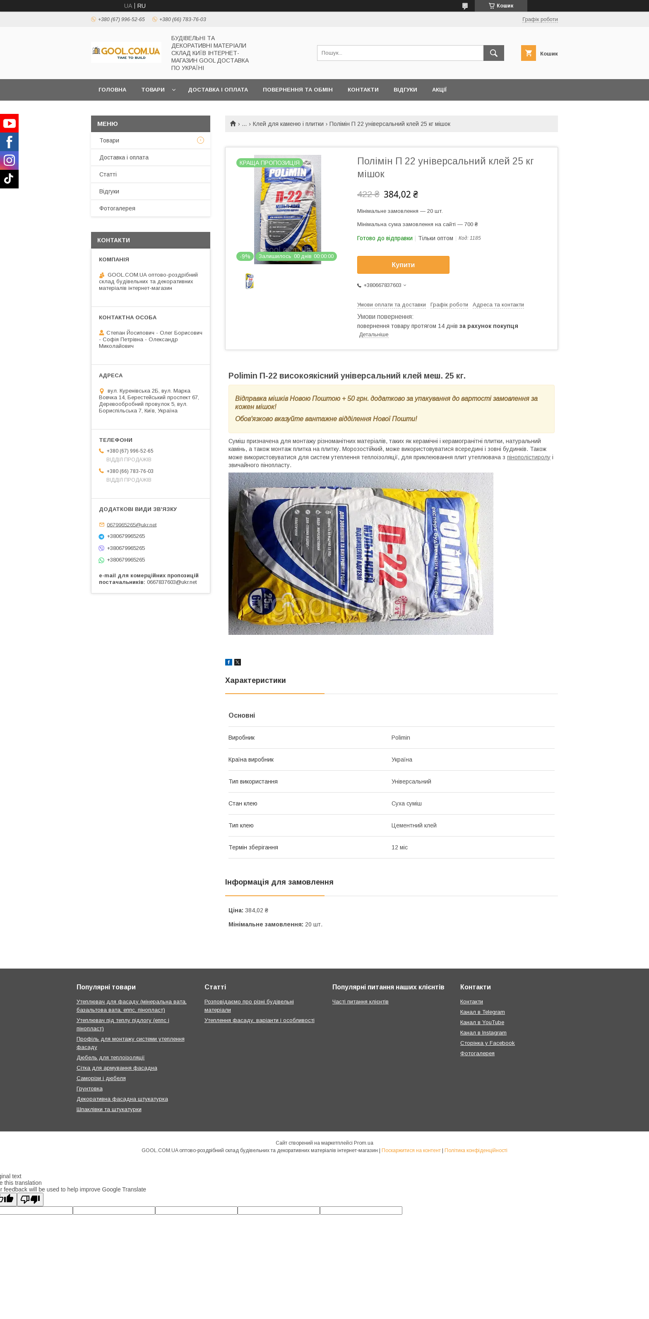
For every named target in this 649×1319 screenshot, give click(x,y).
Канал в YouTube (482, 1022)
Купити (403, 264)
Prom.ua (363, 1143)
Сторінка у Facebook (487, 1043)
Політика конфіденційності (476, 1150)
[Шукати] (493, 53)
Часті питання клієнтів (360, 1001)
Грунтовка (90, 1088)
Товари (153, 90)
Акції (439, 90)
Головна (112, 90)
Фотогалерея (117, 208)
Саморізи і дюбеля (101, 1078)
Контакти (363, 90)
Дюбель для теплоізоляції (111, 1057)
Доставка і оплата (218, 90)
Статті (108, 174)
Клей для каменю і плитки (288, 124)
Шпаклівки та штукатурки (109, 1109)
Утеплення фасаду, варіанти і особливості (259, 1020)
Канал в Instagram (483, 1033)
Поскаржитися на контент (411, 1150)
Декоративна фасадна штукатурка (122, 1099)
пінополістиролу (528, 457)
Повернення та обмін (298, 90)
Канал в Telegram (482, 1012)
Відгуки (405, 90)
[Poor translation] (30, 1199)
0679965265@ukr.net (131, 524)
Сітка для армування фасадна (117, 1068)
